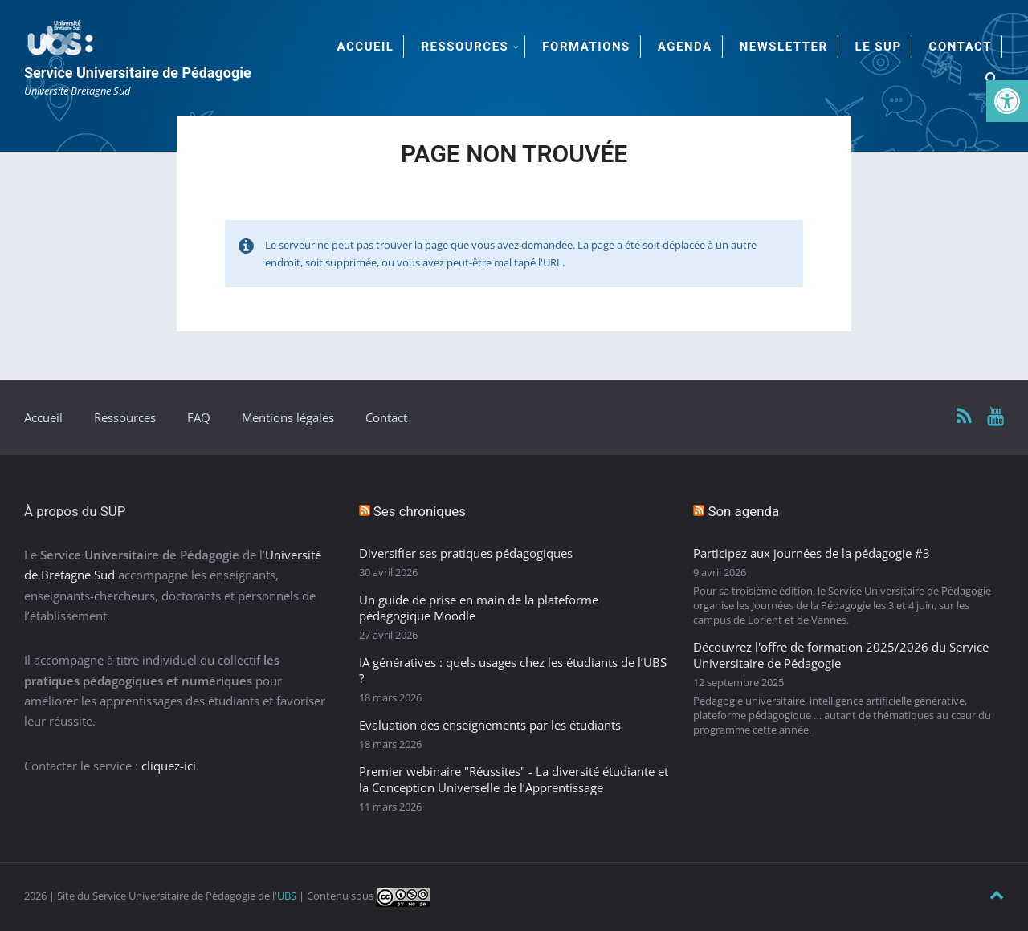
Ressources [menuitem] (464, 46)
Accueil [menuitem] (365, 46)
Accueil (43, 417)
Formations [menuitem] (586, 46)
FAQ (198, 417)
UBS (286, 895)
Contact (386, 417)
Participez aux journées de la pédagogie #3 (811, 553)
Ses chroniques (419, 511)
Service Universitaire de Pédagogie (137, 72)
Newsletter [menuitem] (784, 46)
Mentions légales (288, 417)
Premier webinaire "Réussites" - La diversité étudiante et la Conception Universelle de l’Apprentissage (513, 779)
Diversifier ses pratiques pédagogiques (466, 553)
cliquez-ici (168, 766)
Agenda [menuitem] (685, 46)
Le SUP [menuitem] (878, 46)
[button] (1007, 101)
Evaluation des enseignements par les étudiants (490, 725)
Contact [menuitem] (960, 46)
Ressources (125, 417)
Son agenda (743, 511)
